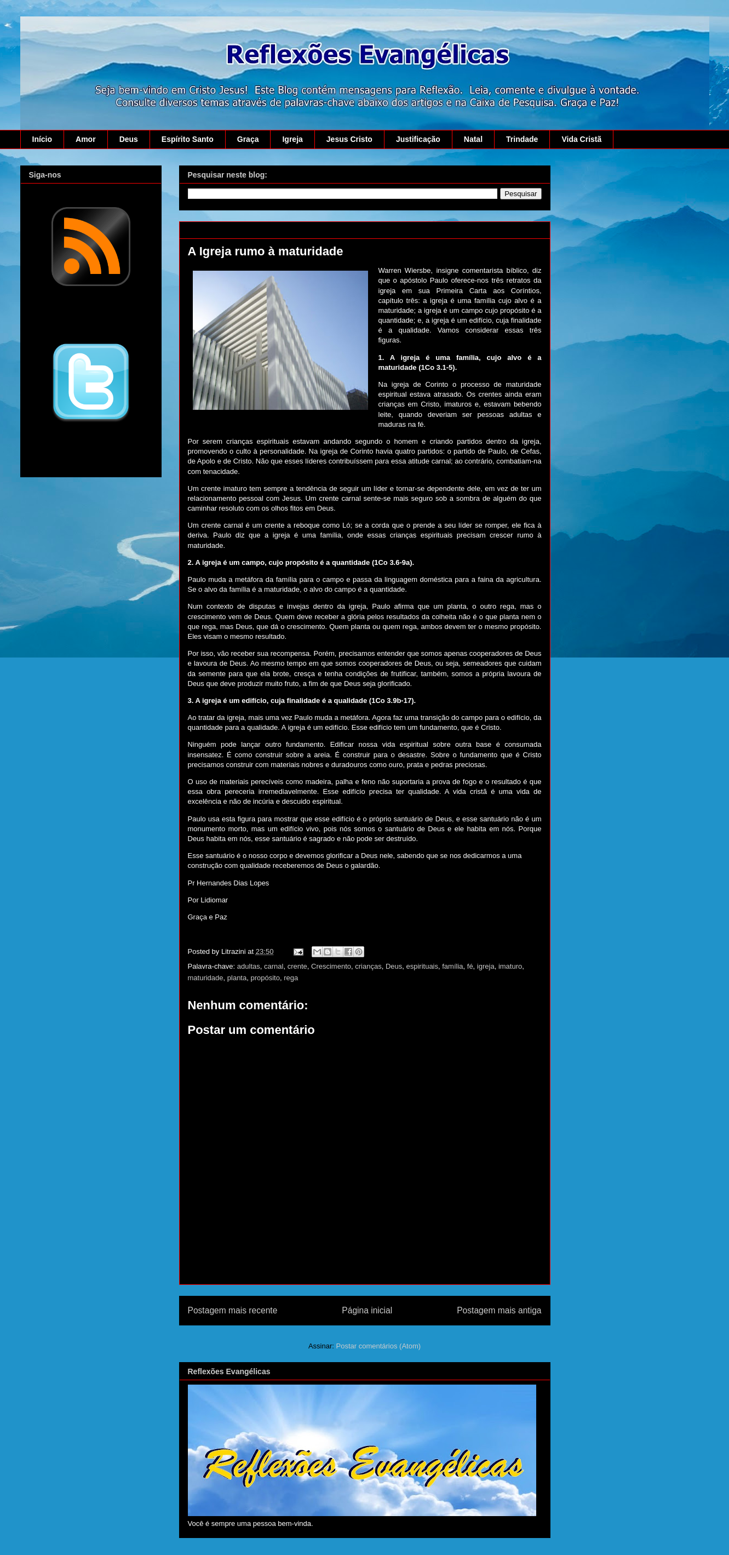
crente (297, 966)
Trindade (522, 139)
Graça (248, 139)
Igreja (292, 139)
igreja (486, 966)
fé (470, 966)
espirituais (422, 966)
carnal (273, 966)
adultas (248, 966)
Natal (473, 139)
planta (236, 978)
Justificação (418, 139)
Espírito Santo (188, 139)
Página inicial (367, 1310)
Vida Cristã (581, 139)
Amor (86, 139)
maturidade (205, 978)
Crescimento (331, 966)
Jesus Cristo (349, 139)
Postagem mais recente (233, 1310)
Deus (128, 139)
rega (291, 978)
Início (42, 139)
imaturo (510, 966)
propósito (264, 978)
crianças (368, 966)
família (452, 966)
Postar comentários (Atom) (378, 1346)
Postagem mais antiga (499, 1310)
